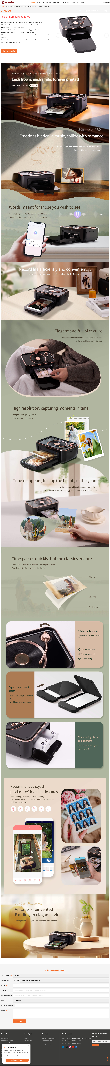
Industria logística (46, 1042)
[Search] (100, 2)
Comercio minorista (47, 1040)
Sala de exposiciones (29, 1045)
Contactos (74, 2)
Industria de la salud (47, 1045)
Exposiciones (27, 1047)
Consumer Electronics (20, 6)
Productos (40, 2)
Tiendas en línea (28, 1040)
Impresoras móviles (6, 1042)
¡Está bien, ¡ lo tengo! (17, 1060)
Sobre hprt (26, 1038)
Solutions (66, 2)
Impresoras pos (5, 1038)
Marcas (48, 2)
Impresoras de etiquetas (7, 1040)
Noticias (26, 1049)
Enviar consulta (9, 51)
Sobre (82, 2)
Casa (33, 2)
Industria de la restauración (49, 1038)
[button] (106, 35)
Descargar (56, 2)
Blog (25, 1051)
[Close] (29, 1046)
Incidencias (26, 1042)
